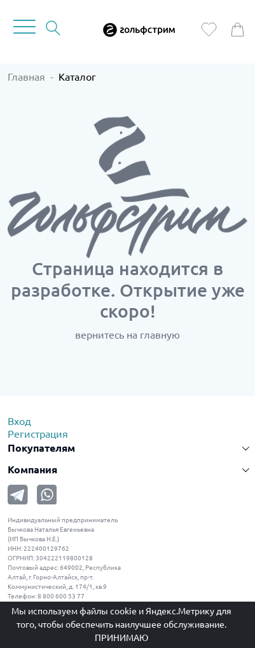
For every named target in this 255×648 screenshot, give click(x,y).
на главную (153, 335)
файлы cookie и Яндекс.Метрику (146, 611)
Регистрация (38, 434)
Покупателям (41, 448)
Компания (32, 469)
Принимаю (121, 638)
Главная (26, 77)
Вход (19, 421)
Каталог (77, 77)
